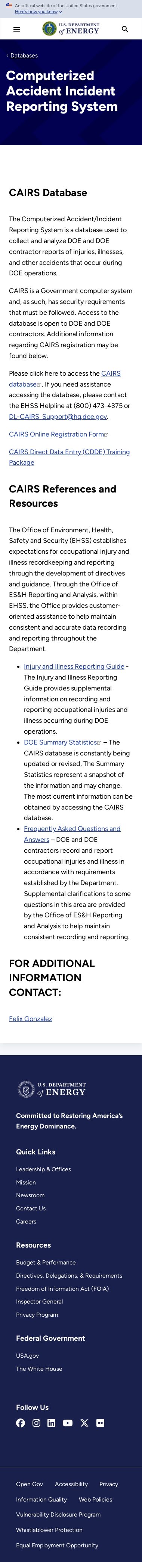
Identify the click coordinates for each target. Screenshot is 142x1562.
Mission (26, 1182)
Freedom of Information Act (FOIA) (62, 1288)
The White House (39, 1368)
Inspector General (39, 1301)
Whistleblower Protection (49, 1529)
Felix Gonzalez (30, 1019)
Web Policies (95, 1499)
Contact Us (31, 1208)
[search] (125, 29)
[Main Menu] (16, 29)
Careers (26, 1221)
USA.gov (27, 1355)
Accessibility (71, 1484)
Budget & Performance (46, 1262)
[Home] (71, 35)
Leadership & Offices (43, 1169)
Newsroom (30, 1195)
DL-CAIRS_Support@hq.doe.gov (58, 416)
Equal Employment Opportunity (57, 1545)
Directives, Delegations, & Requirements (69, 1275)
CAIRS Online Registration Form (59, 434)
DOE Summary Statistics (63, 742)
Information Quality (41, 1499)
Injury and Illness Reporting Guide (74, 666)
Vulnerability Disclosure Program (58, 1514)
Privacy (108, 1484)
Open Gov (29, 1484)
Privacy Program (37, 1314)
